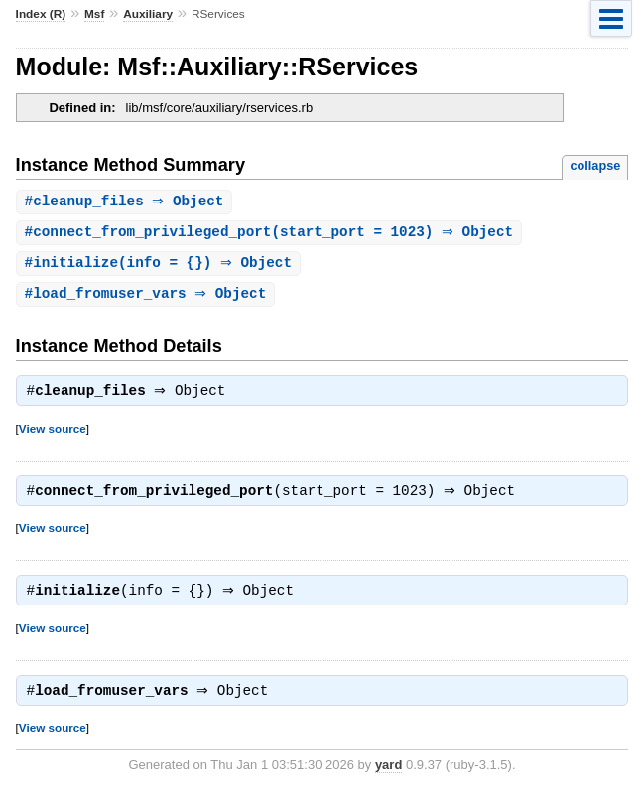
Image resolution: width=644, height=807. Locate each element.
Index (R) (41, 14)
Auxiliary (148, 14)
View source (52, 434)
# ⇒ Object (127, 202)
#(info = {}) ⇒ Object (161, 265)
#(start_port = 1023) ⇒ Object (272, 233)
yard (388, 776)
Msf (94, 14)
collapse (595, 165)
